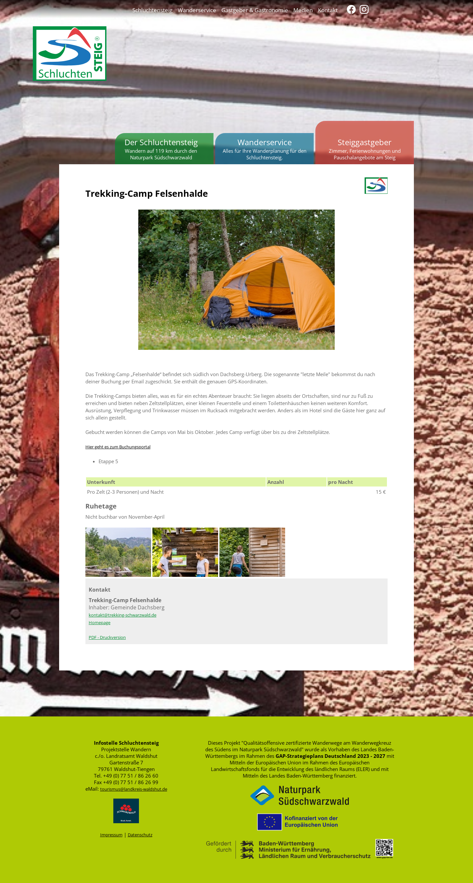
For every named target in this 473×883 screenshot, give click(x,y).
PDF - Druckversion (107, 637)
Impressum (111, 835)
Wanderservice (197, 10)
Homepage (99, 622)
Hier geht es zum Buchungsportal (117, 447)
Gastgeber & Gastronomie (254, 10)
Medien (303, 10)
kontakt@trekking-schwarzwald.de (122, 615)
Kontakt (328, 10)
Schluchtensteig (152, 10)
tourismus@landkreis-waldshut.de (133, 789)
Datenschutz (140, 835)
